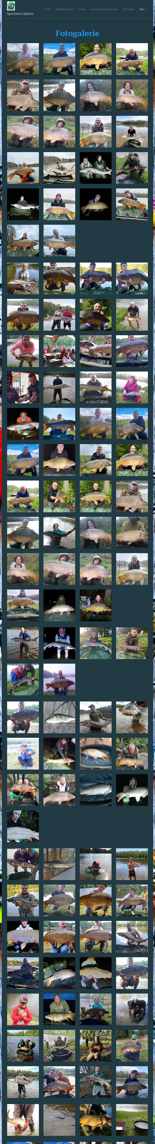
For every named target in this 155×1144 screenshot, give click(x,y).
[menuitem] (48, 9)
